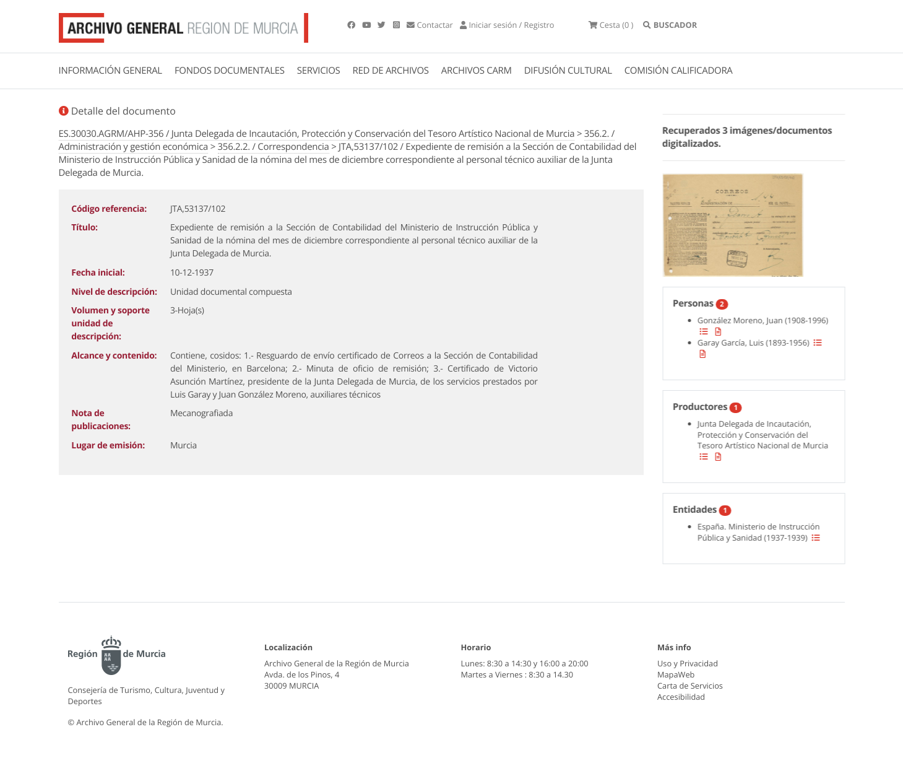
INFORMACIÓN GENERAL (110, 70)
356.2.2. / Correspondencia (273, 147)
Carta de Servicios (690, 685)
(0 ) (611, 24)
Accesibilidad (681, 696)
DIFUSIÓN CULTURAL (568, 70)
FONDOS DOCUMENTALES (230, 70)
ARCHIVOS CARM (476, 70)
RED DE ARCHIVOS (391, 70)
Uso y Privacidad (687, 663)
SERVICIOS (318, 70)
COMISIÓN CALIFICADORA (678, 70)
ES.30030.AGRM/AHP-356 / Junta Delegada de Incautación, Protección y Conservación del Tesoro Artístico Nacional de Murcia (317, 134)
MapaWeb (675, 674)
